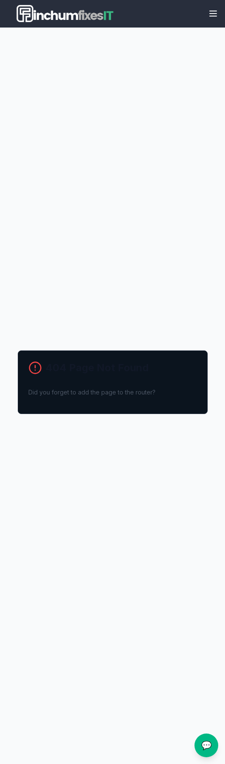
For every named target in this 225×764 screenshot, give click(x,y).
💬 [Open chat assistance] (206, 745)
